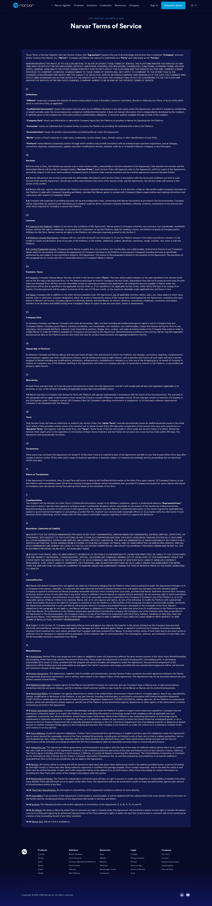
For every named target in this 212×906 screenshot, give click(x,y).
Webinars (104, 865)
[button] (52, 851)
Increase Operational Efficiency (82, 862)
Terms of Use (136, 865)
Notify (40, 865)
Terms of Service (138, 869)
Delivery (72, 869)
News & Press (167, 869)
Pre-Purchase (74, 865)
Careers (165, 858)
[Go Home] (24, 861)
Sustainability (167, 865)
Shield (40, 873)
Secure (41, 858)
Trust (133, 873)
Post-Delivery (74, 873)
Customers (104, 873)
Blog (102, 854)
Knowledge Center (108, 869)
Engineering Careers (170, 862)
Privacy (134, 862)
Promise (41, 854)
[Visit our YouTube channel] (188, 894)
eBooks (103, 858)
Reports (103, 862)
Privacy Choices (137, 858)
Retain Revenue (75, 854)
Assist (40, 869)
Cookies (134, 854)
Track (40, 862)
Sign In (154, 5)
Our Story (166, 854)
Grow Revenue (75, 858)
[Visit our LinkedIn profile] (182, 894)
